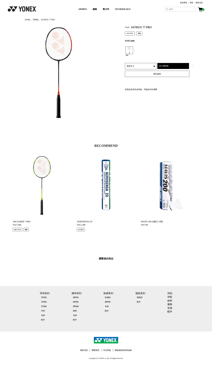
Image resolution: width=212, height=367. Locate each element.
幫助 (191, 3)
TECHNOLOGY (123, 9)
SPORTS (83, 9)
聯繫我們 (95, 350)
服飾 (95, 9)
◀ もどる (16, 19)
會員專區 (183, 3)
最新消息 (199, 3)
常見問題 (107, 350)
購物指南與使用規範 (123, 350)
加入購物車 (164, 66)
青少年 (106, 9)
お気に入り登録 (193, 65)
